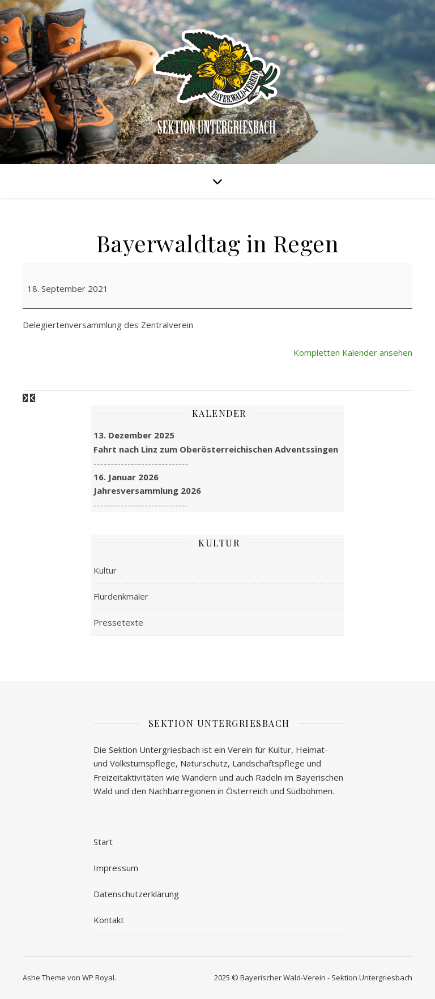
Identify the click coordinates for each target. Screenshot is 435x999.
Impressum (115, 867)
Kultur (105, 570)
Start (103, 841)
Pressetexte (118, 622)
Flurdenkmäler (120, 596)
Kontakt (108, 919)
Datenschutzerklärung (136, 893)
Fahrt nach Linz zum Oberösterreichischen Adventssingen (215, 449)
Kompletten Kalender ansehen (352, 352)
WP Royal (98, 977)
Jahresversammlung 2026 (147, 490)
